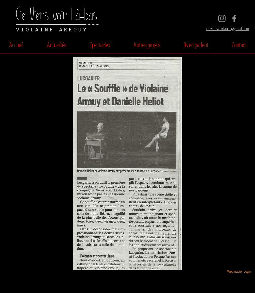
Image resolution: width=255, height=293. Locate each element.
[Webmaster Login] (239, 271)
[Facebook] (234, 18)
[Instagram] (222, 18)
